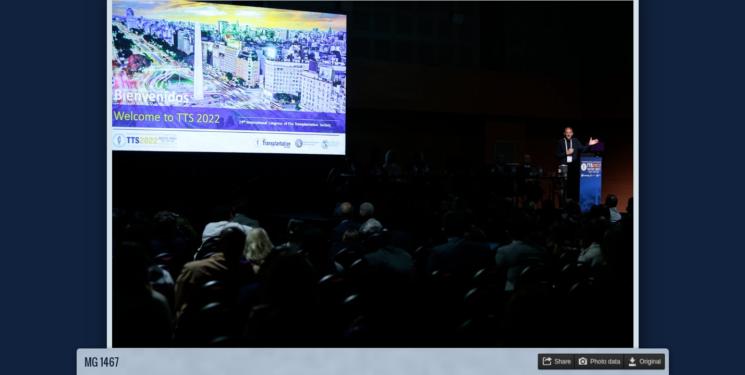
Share (562, 361)
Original (650, 361)
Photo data (605, 361)
